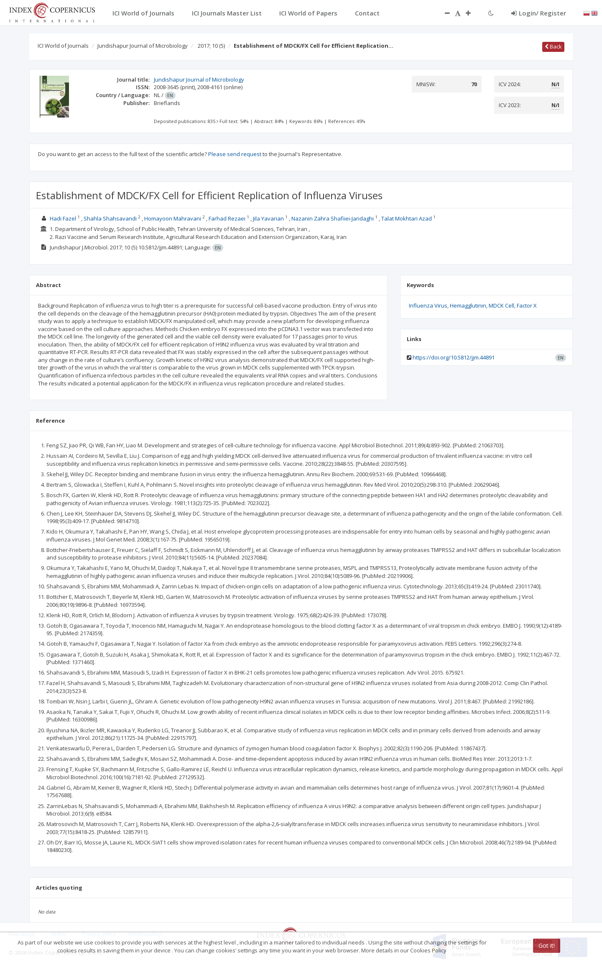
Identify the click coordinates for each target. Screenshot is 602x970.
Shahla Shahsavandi (110, 218)
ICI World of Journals (63, 45)
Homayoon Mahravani (172, 218)
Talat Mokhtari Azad (406, 218)
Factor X (527, 305)
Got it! (546, 945)
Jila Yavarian (268, 218)
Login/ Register (538, 13)
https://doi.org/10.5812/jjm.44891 (454, 357)
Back (553, 46)
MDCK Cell (501, 305)
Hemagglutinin (468, 305)
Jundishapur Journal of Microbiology (142, 45)
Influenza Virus (428, 305)
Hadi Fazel (63, 218)
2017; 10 (211, 45)
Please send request (234, 154)
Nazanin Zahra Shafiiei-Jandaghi (332, 218)
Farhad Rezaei (227, 218)
